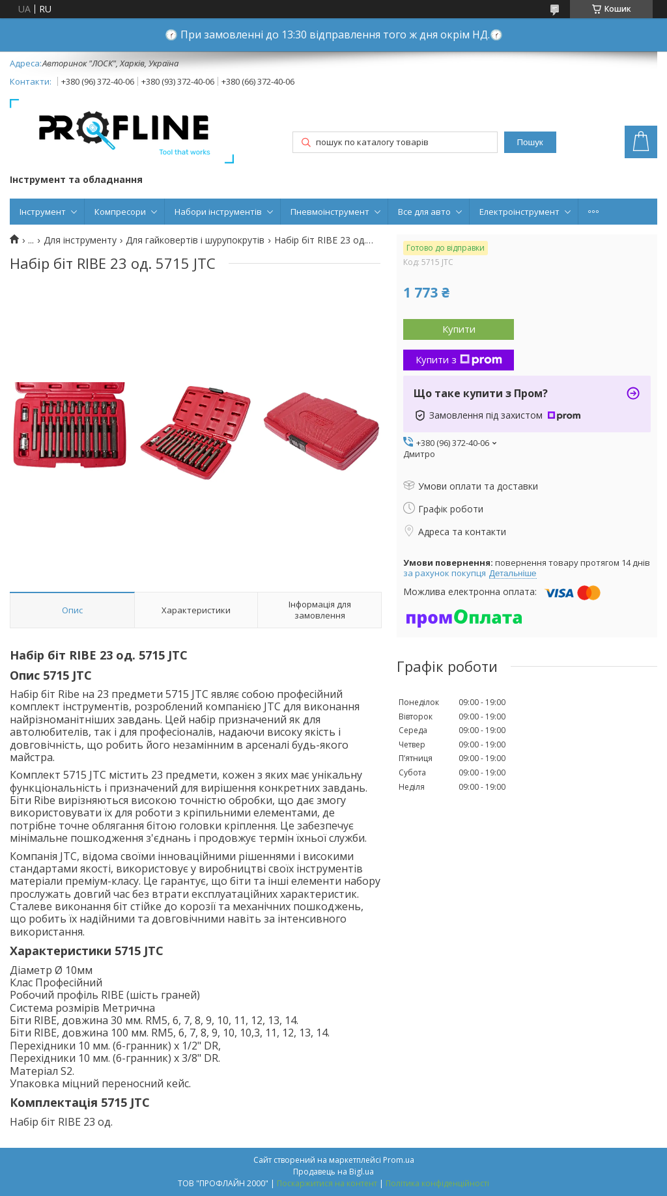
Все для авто (424, 211)
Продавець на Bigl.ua (333, 1171)
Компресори (120, 211)
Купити (458, 328)
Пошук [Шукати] (530, 142)
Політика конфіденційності (437, 1183)
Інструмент (43, 211)
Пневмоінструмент (330, 211)
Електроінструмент (519, 211)
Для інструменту (80, 240)
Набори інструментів (218, 211)
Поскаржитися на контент (327, 1183)
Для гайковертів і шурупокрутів (195, 240)
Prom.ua (398, 1159)
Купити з (459, 359)
